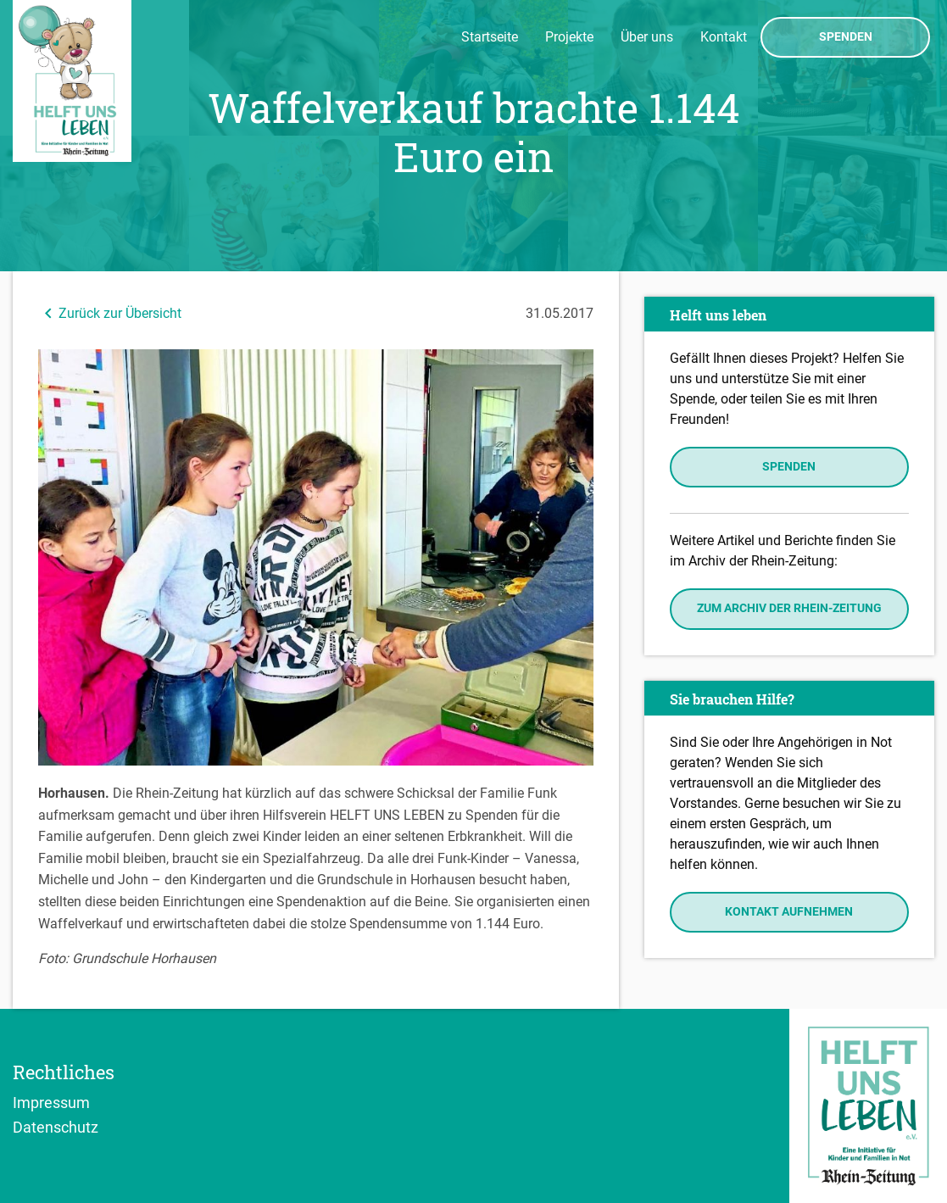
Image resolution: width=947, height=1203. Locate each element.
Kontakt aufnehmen (789, 912)
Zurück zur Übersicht (109, 313)
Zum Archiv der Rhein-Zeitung (789, 608)
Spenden (845, 37)
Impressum (51, 1102)
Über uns (647, 37)
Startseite (489, 37)
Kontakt (723, 37)
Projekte (569, 37)
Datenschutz (55, 1126)
